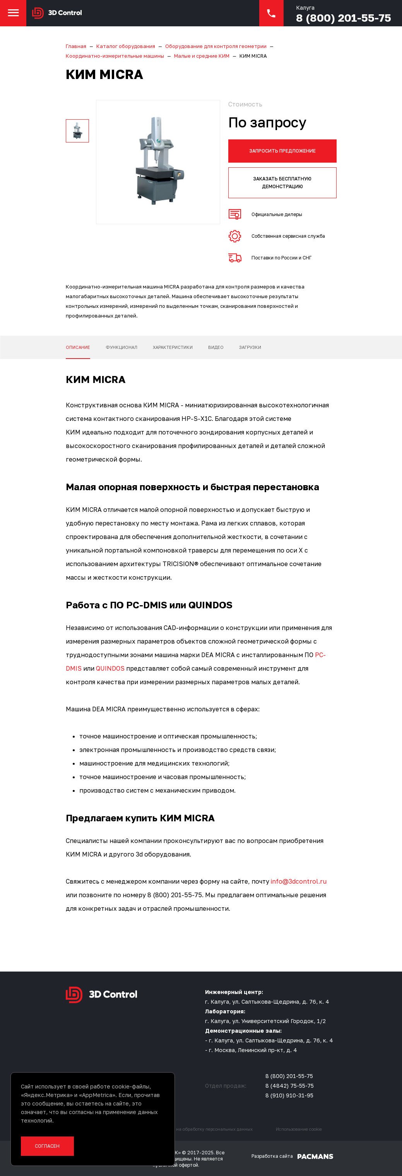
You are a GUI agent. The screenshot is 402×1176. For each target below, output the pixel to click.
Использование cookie (299, 1128)
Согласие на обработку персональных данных (204, 1128)
